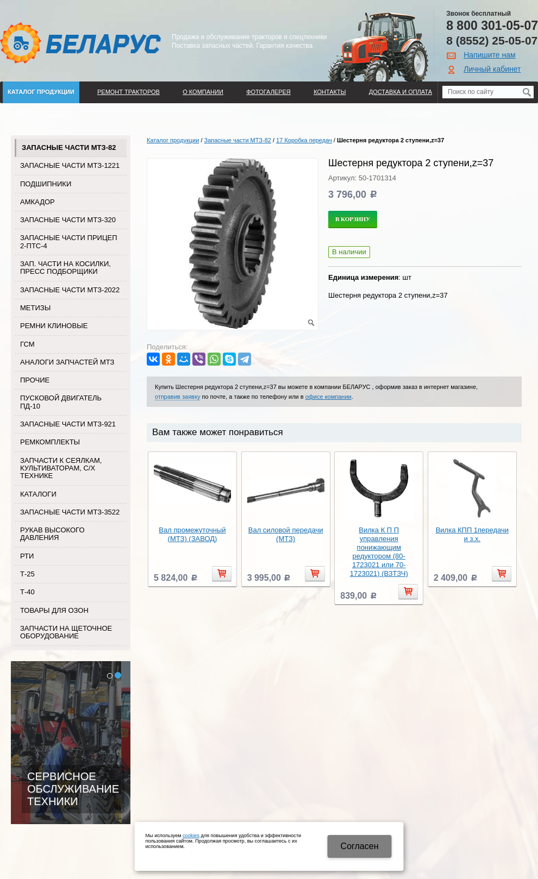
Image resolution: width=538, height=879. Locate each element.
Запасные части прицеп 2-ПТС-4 (68, 241)
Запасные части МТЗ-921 (68, 424)
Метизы (35, 308)
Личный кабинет (492, 69)
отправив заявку (177, 396)
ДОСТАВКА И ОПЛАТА (400, 92)
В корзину (352, 219)
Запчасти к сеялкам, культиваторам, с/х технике (61, 468)
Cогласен (360, 846)
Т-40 (27, 592)
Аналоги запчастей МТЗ (67, 362)
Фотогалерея (268, 92)
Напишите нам (489, 55)
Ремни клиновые (53, 326)
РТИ (27, 556)
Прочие (34, 380)
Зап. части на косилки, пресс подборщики (65, 267)
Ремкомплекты (50, 442)
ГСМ (27, 344)
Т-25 (27, 574)
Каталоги (38, 494)
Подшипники (45, 184)
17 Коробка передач (304, 140)
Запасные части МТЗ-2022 (70, 290)
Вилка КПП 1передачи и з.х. (472, 534)
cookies (191, 835)
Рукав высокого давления (52, 534)
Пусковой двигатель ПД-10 (61, 402)
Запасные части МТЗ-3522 (70, 512)
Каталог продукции (41, 92)
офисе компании (328, 396)
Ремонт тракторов (128, 92)
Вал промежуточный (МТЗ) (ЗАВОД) (192, 534)
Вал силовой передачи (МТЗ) (285, 534)
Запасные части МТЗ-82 (69, 147)
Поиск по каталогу (39, 113)
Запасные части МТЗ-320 (68, 220)
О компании (203, 92)
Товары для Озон (54, 610)
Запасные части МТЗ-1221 (70, 165)
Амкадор (37, 202)
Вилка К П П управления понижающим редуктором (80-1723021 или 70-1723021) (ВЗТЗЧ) (379, 551)
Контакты (330, 92)
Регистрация (410, 113)
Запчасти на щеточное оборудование (66, 632)
